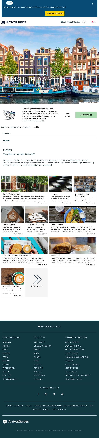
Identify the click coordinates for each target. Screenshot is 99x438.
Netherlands (14, 127)
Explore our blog (54, 13)
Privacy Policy (59, 410)
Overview (6, 134)
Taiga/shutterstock (92, 102)
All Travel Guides (70, 22)
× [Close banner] (93, 4)
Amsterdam (26, 127)
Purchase (86, 115)
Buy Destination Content (75, 406)
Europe (4, 127)
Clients (28, 406)
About (9, 406)
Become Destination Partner (47, 406)
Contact (19, 406)
